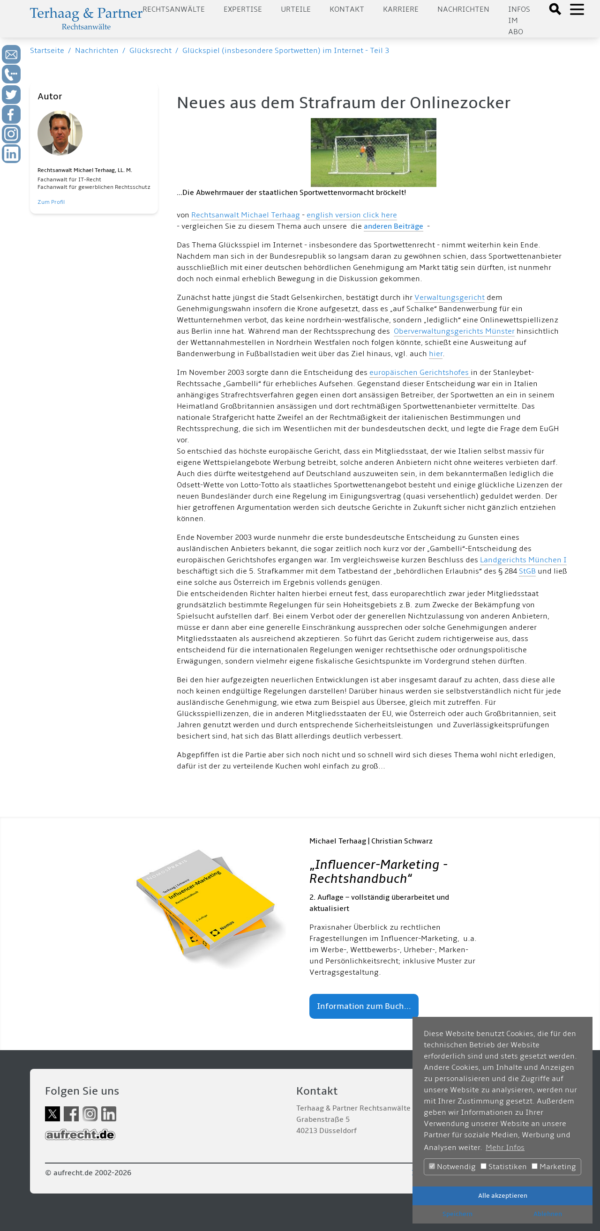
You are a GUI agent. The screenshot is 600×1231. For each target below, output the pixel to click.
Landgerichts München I (523, 560)
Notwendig (452, 1166)
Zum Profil (51, 202)
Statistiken (503, 1166)
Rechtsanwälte (173, 9)
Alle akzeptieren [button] (502, 1196)
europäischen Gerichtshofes (420, 372)
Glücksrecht (150, 50)
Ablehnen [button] (547, 1214)
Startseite (47, 50)
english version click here (352, 215)
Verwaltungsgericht (449, 297)
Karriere (401, 9)
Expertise (243, 9)
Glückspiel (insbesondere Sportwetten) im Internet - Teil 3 (285, 50)
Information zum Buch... (364, 1006)
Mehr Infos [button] (505, 1147)
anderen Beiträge (393, 226)
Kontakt (347, 9)
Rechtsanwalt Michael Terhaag (245, 215)
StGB (527, 571)
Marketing (554, 1166)
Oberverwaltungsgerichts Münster (454, 331)
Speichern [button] (457, 1214)
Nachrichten (463, 9)
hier (435, 353)
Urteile (296, 9)
